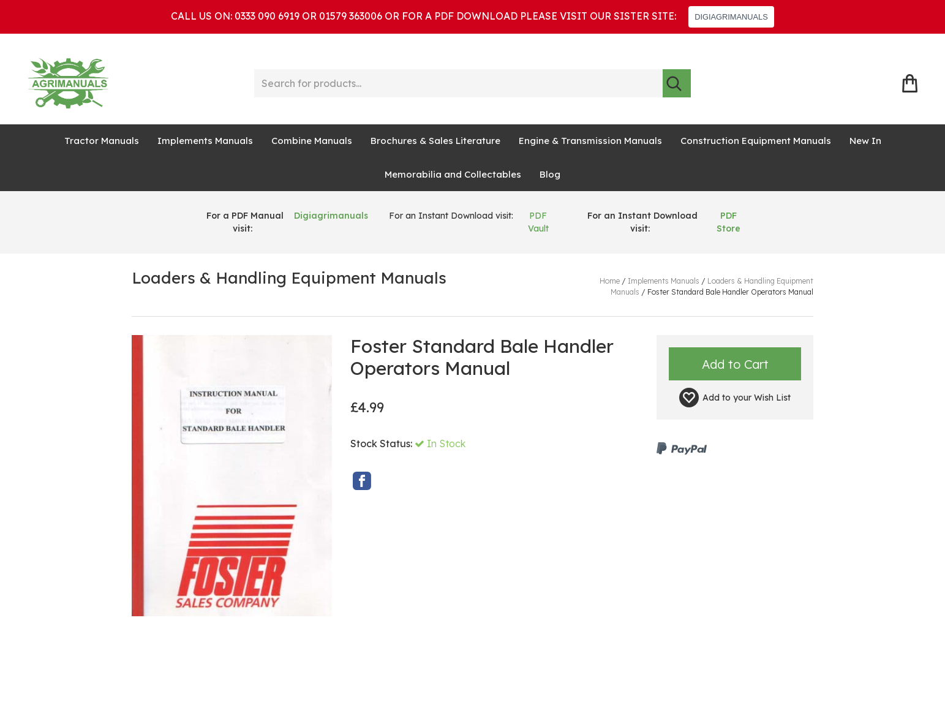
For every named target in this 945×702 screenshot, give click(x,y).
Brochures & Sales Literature (435, 140)
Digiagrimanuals (331, 215)
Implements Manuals (205, 140)
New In (865, 140)
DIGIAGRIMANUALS (731, 16)
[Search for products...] (458, 83)
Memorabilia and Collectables (453, 174)
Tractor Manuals (101, 140)
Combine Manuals (311, 140)
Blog (550, 174)
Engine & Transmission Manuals (590, 140)
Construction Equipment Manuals (755, 140)
